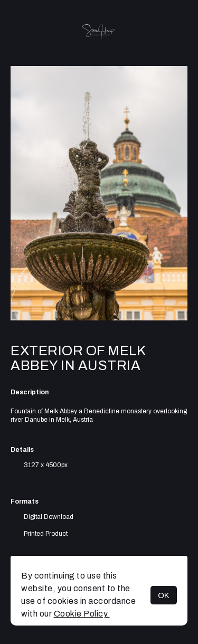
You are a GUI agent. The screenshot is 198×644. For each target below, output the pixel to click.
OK (163, 595)
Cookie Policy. (82, 613)
